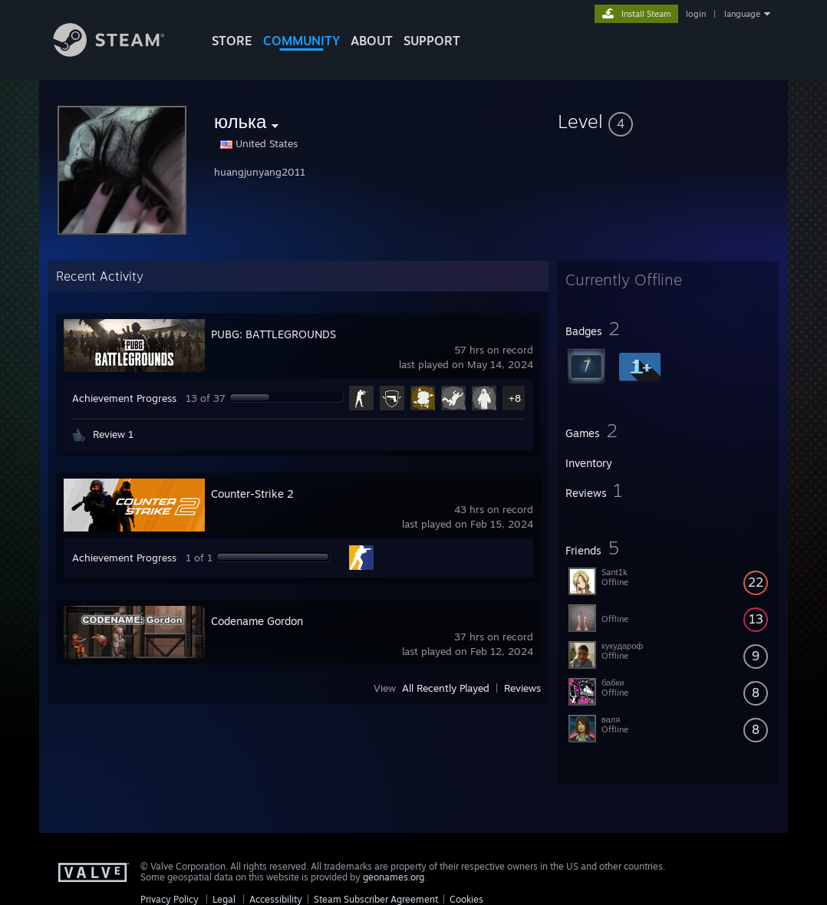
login (696, 13)
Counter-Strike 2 (252, 493)
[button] (668, 121)
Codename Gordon (257, 620)
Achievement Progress (124, 398)
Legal (224, 899)
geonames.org (393, 877)
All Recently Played (445, 688)
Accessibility (275, 899)
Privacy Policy (169, 899)
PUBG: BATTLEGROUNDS (273, 334)
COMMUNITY (301, 40)
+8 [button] (515, 398)
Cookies (466, 899)
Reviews (522, 688)
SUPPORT (432, 40)
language (742, 13)
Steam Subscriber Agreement (376, 899)
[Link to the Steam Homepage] (120, 52)
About (372, 40)
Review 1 (113, 434)
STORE (232, 40)
